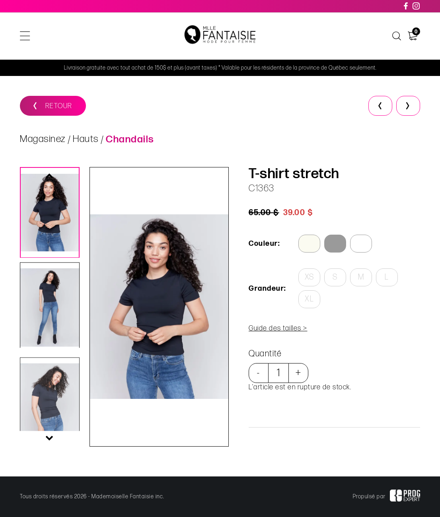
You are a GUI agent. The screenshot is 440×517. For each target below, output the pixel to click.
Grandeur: (267, 288)
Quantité (265, 353)
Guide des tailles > (278, 328)
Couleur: (264, 243)
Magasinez (43, 139)
